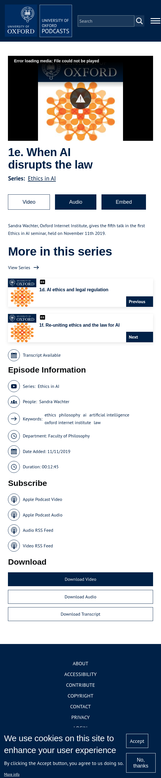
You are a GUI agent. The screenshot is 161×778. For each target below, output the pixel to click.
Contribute (80, 685)
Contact (80, 706)
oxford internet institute (68, 423)
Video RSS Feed (38, 546)
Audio (75, 202)
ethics (50, 415)
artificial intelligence (109, 415)
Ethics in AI (42, 178)
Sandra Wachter (54, 402)
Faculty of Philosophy (69, 436)
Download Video (80, 580)
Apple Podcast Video (42, 500)
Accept (137, 741)
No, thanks (140, 763)
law (97, 423)
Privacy (80, 717)
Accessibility (80, 674)
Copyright (81, 696)
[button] (80, 98)
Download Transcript (80, 614)
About (80, 663)
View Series (19, 268)
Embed (124, 202)
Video (28, 202)
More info (12, 774)
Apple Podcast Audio (42, 515)
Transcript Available (42, 355)
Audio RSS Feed (38, 530)
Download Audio (80, 597)
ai (84, 415)
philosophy (69, 415)
